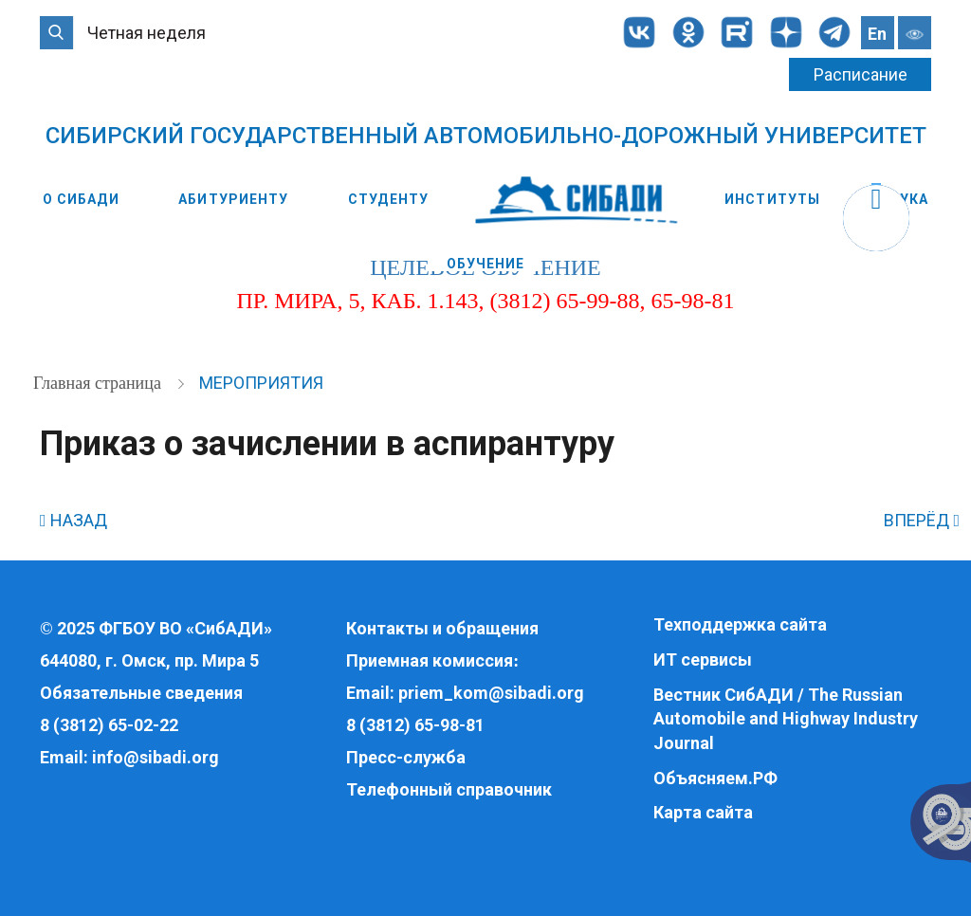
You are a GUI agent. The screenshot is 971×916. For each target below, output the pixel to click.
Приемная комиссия (429, 660)
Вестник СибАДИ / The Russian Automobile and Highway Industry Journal (785, 719)
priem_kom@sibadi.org (491, 693)
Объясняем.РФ (715, 778)
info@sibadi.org (155, 757)
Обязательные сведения (141, 693)
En (877, 34)
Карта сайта (703, 812)
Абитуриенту (233, 199)
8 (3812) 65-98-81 (415, 725)
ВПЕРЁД (922, 520)
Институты (772, 199)
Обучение (486, 263)
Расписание (860, 74)
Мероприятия (261, 383)
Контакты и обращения (442, 628)
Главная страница (99, 383)
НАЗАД (73, 520)
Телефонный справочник (449, 789)
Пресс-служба (406, 757)
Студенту (388, 199)
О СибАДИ (81, 199)
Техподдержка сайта (740, 624)
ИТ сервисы (702, 659)
